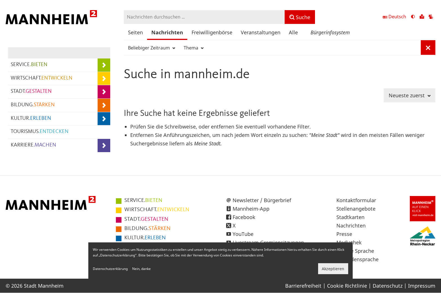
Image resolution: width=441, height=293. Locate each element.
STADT (31, 91)
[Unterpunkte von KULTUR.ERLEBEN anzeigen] (104, 118)
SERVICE (29, 64)
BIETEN (143, 200)
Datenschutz (387, 285)
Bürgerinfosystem (330, 32)
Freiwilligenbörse (212, 32)
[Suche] (300, 17)
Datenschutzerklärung (110, 268)
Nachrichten (167, 32)
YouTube (243, 234)
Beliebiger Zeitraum (151, 48)
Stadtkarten (350, 217)
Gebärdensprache (357, 259)
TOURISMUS (40, 131)
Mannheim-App (251, 208)
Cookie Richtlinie (347, 285)
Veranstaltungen (260, 32)
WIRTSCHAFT (42, 78)
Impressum (421, 285)
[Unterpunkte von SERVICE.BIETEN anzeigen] (104, 65)
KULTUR (31, 118)
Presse (344, 234)
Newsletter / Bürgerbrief (262, 200)
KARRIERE (33, 145)
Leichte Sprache (355, 250)
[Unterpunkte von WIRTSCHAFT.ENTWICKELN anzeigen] (104, 78)
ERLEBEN (145, 238)
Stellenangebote (355, 208)
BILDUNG (33, 105)
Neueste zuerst (410, 95)
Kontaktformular (356, 200)
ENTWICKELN (156, 210)
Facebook (244, 217)
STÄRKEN (147, 228)
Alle (293, 32)
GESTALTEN (146, 219)
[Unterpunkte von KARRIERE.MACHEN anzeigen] (104, 145)
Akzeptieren (333, 268)
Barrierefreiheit (303, 285)
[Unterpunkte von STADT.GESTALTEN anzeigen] (104, 91)
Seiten (135, 32)
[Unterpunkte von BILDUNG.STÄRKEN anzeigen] (104, 105)
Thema (194, 48)
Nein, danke (141, 268)
